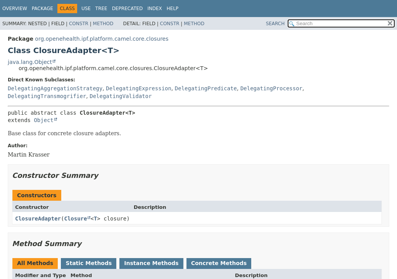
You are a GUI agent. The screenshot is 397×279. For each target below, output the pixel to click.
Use (86, 8)
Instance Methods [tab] (151, 263)
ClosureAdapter (38, 218)
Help (173, 8)
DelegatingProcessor (271, 88)
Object (44, 120)
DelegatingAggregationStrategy (55, 88)
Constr (78, 23)
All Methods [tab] (35, 263)
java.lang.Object (30, 62)
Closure (75, 218)
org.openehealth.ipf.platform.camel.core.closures (101, 39)
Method (103, 23)
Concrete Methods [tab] (219, 263)
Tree (101, 8)
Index (154, 8)
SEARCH (275, 23)
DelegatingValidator (121, 96)
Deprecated (127, 8)
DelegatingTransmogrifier (47, 96)
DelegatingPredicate (206, 88)
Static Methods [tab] (89, 263)
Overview (14, 8)
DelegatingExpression (138, 88)
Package (42, 8)
